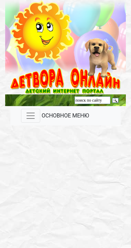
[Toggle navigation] (30, 116)
